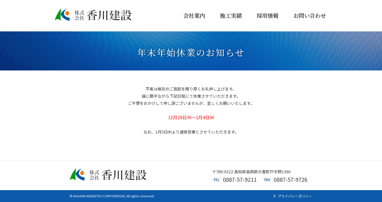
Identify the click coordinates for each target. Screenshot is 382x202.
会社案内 (194, 15)
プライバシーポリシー (295, 196)
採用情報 (267, 15)
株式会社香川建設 (93, 15)
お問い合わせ (309, 15)
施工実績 (231, 15)
